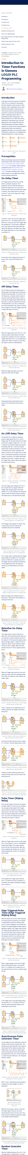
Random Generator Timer (7, 44)
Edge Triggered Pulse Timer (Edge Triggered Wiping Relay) (12, 37)
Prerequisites (4, 19)
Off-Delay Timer (5, 25)
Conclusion (4, 47)
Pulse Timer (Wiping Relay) (8, 34)
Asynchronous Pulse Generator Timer (10, 41)
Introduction (4, 16)
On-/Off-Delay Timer (6, 28)
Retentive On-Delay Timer (7, 31)
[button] (25, 2)
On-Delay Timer (5, 22)
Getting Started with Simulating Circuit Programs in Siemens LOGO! (12, 169)
